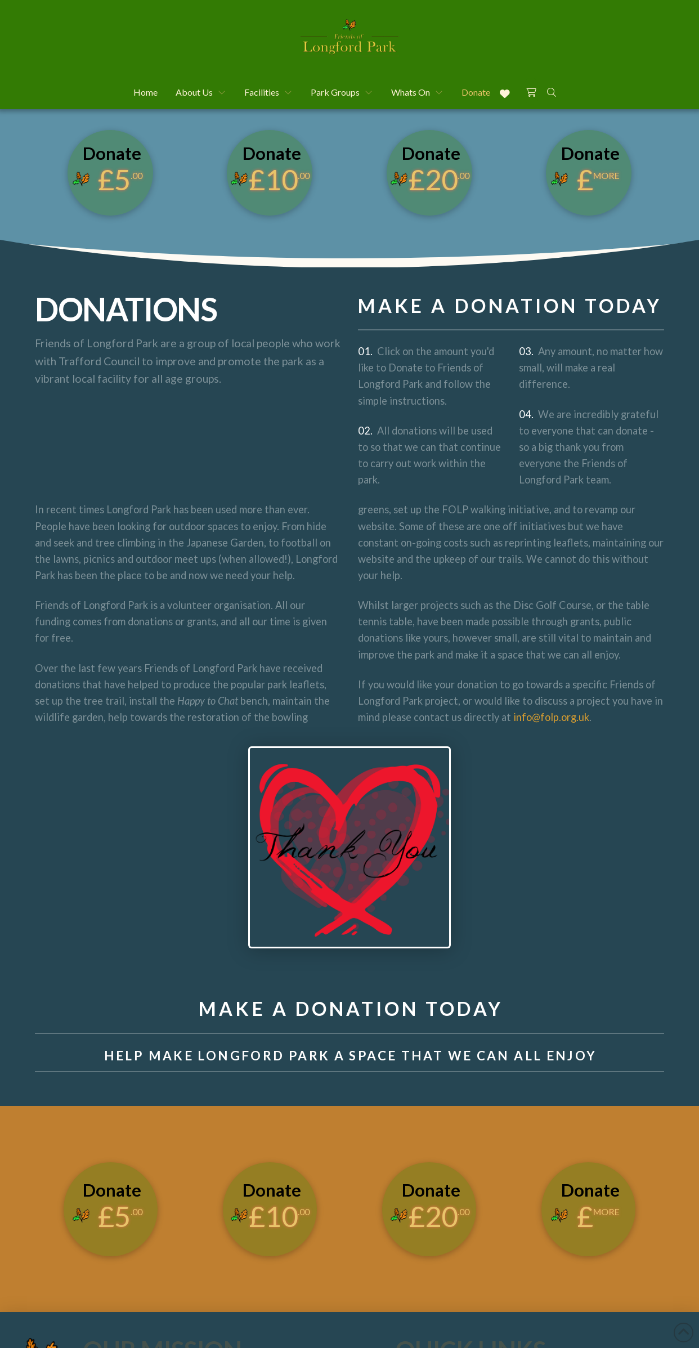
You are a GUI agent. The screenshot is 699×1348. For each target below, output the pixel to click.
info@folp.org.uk (550, 717)
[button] (531, 91)
